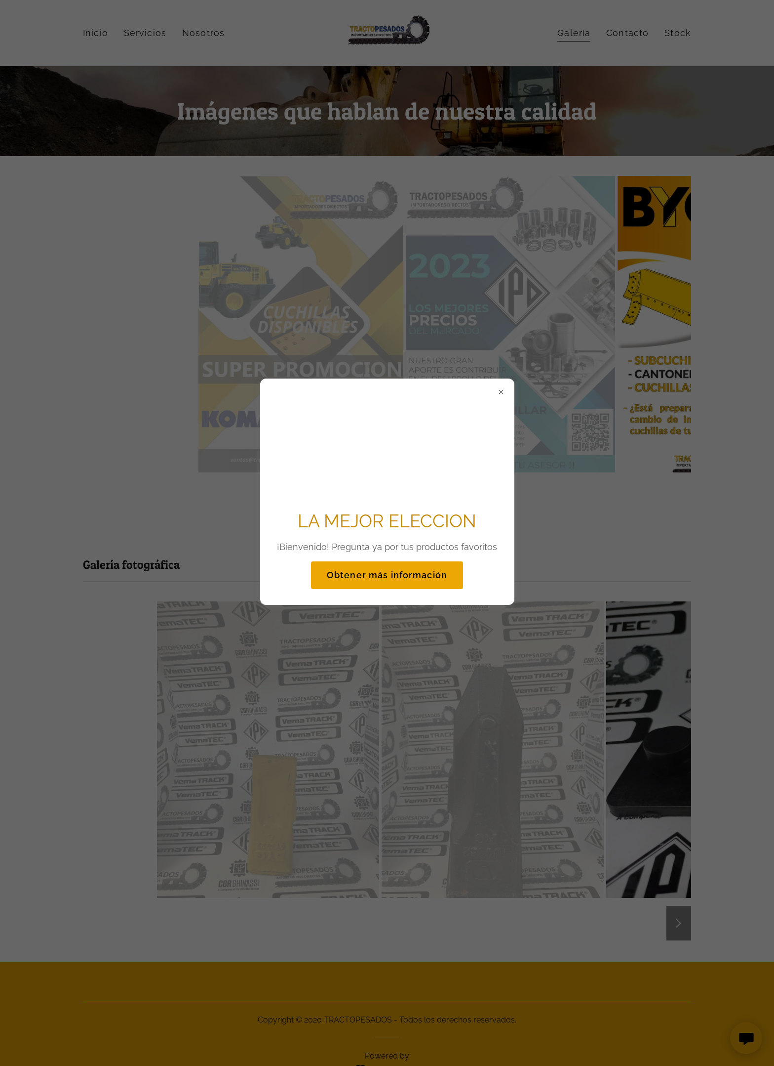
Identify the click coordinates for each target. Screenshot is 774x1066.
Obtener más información (387, 575)
